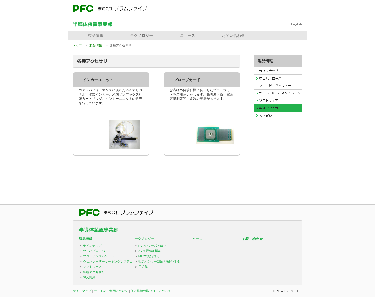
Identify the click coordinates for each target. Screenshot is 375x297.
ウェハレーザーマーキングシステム (108, 261)
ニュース (195, 239)
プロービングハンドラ (98, 256)
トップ (77, 45)
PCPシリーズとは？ (152, 245)
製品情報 (95, 45)
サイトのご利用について (111, 291)
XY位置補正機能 (149, 251)
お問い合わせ (253, 239)
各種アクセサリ (94, 272)
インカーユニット (98, 80)
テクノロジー (144, 239)
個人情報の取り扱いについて (151, 291)
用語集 (143, 266)
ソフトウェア (92, 266)
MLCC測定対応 (149, 256)
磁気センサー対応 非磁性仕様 (159, 261)
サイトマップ (82, 291)
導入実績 (89, 277)
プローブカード (187, 80)
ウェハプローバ (94, 251)
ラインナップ (92, 245)
